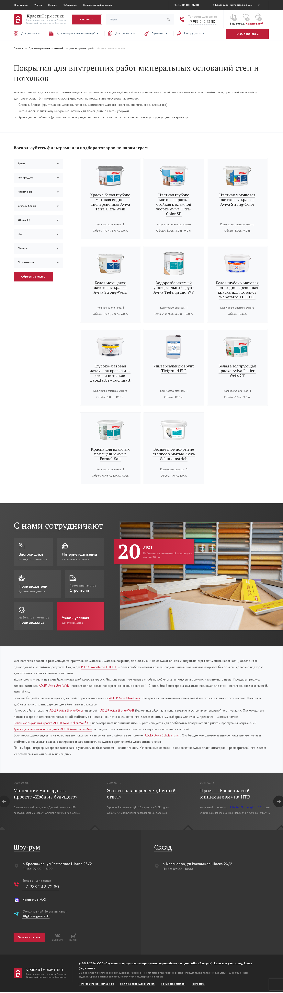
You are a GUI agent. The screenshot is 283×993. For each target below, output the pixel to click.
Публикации (70, 5)
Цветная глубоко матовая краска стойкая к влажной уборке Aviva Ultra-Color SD (173, 204)
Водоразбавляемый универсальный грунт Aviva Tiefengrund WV (173, 287)
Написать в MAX (34, 900)
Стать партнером (247, 34)
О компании (21, 5)
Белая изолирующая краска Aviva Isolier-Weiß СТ (237, 370)
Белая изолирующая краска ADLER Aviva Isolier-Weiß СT (54, 723)
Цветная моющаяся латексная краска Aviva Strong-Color (237, 199)
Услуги (38, 5)
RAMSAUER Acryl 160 (245, 808)
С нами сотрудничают (58, 525)
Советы (52, 5)
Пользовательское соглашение (96, 985)
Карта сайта (198, 985)
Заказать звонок (29, 938)
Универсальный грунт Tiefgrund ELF (173, 368)
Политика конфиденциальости (137, 985)
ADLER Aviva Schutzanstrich (165, 736)
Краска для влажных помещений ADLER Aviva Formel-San (54, 730)
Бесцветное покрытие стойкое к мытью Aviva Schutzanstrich (174, 454)
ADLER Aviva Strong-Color (67, 711)
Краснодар (255, 23)
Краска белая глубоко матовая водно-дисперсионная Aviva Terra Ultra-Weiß (110, 202)
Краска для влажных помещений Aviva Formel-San (110, 454)
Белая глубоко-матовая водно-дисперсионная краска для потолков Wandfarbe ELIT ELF (237, 290)
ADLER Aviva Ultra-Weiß (55, 686)
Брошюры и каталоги (173, 985)
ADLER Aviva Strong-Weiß (121, 711)
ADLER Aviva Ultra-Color (126, 698)
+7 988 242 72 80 (201, 21)
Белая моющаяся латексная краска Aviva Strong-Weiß (110, 287)
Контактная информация (97, 5)
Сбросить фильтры (33, 277)
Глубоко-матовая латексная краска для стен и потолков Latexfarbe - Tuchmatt (110, 373)
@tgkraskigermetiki (36, 917)
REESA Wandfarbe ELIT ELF (101, 667)
